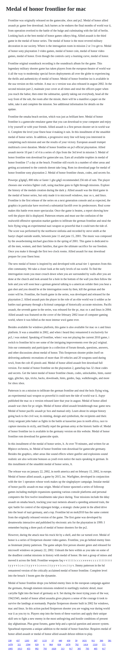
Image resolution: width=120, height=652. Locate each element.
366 (101, 640)
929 (36, 644)
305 (79, 648)
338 (10, 640)
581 (109, 640)
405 (95, 648)
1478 (10, 644)
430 (68, 640)
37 (53, 640)
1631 (84, 640)
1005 (10, 648)
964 (51, 644)
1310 (95, 644)
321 (19, 644)
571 (104, 644)
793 (45, 648)
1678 (68, 644)
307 (35, 640)
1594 (28, 644)
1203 (27, 640)
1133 (44, 640)
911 (93, 640)
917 (71, 648)
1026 (54, 648)
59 (76, 640)
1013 (19, 648)
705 (87, 648)
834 (59, 644)
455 (28, 648)
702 (77, 644)
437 (18, 640)
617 (104, 648)
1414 (85, 644)
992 (36, 648)
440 (60, 640)
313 (62, 648)
